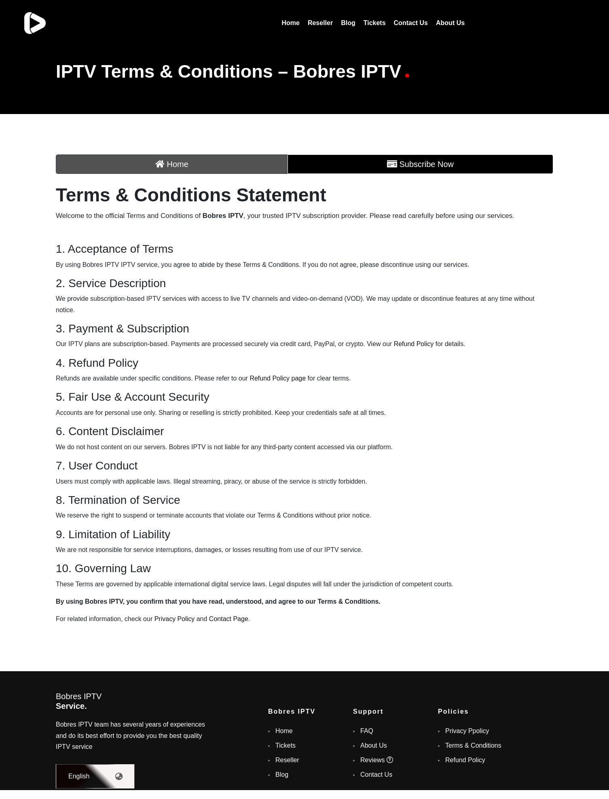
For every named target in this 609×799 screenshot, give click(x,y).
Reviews (376, 760)
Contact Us (411, 22)
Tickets (375, 22)
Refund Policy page (278, 378)
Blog (348, 22)
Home (290, 22)
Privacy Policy (174, 618)
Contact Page (228, 618)
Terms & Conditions (473, 745)
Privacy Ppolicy (467, 730)
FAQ (366, 730)
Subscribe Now (420, 164)
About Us (450, 22)
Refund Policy (414, 343)
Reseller (320, 22)
